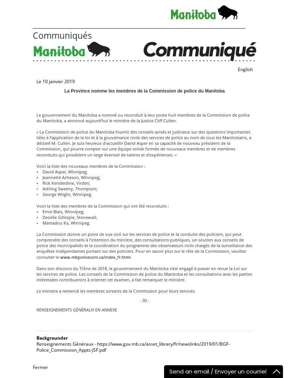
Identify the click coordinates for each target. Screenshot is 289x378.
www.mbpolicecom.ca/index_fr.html (95, 257)
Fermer (40, 367)
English (245, 69)
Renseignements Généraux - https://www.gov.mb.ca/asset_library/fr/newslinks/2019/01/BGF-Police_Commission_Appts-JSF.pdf (133, 347)
